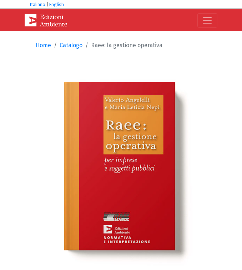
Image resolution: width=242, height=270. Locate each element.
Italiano (37, 4)
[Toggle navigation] (207, 20)
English (56, 4)
